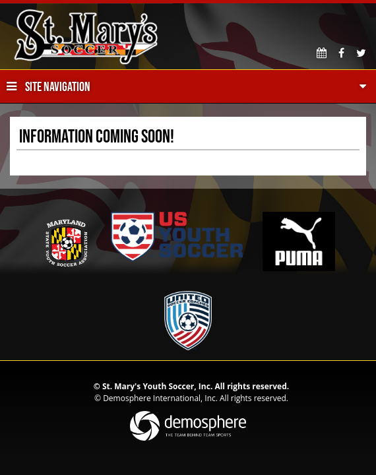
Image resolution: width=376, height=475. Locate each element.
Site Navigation (48, 86)
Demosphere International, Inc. (160, 398)
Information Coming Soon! (96, 135)
